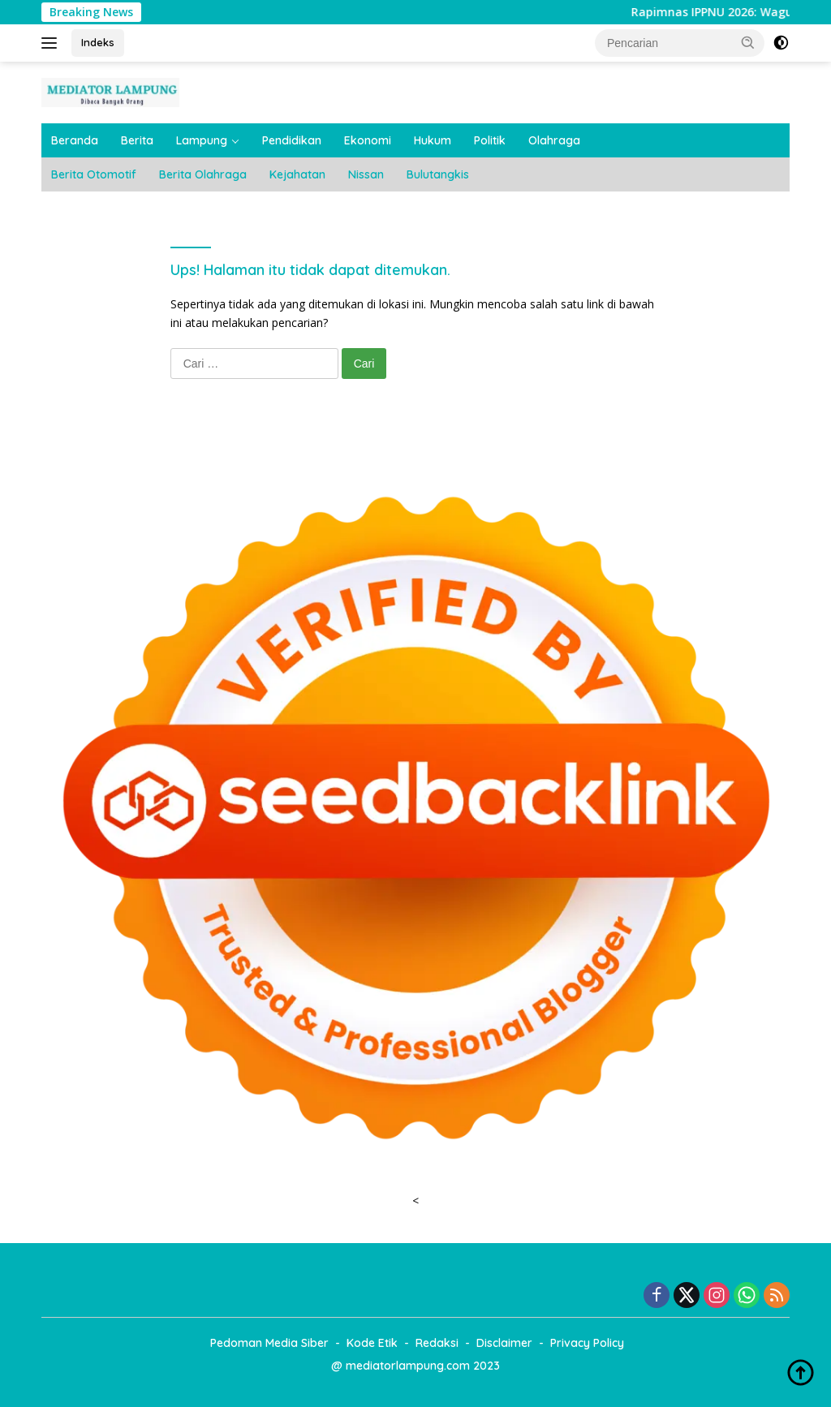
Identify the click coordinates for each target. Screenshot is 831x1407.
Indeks (97, 42)
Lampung (201, 140)
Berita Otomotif (93, 174)
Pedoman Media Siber (269, 1343)
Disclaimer (504, 1343)
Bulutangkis (438, 174)
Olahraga (554, 140)
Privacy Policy (587, 1343)
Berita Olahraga (203, 174)
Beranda (74, 140)
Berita (137, 140)
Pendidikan (291, 140)
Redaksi (437, 1343)
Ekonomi (367, 140)
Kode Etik (372, 1343)
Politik (490, 140)
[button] (748, 42)
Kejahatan (297, 174)
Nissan (366, 174)
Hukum (432, 140)
